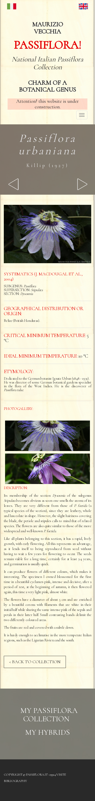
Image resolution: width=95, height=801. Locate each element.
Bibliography (15, 781)
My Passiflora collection (49, 715)
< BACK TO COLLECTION (35, 661)
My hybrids (47, 732)
